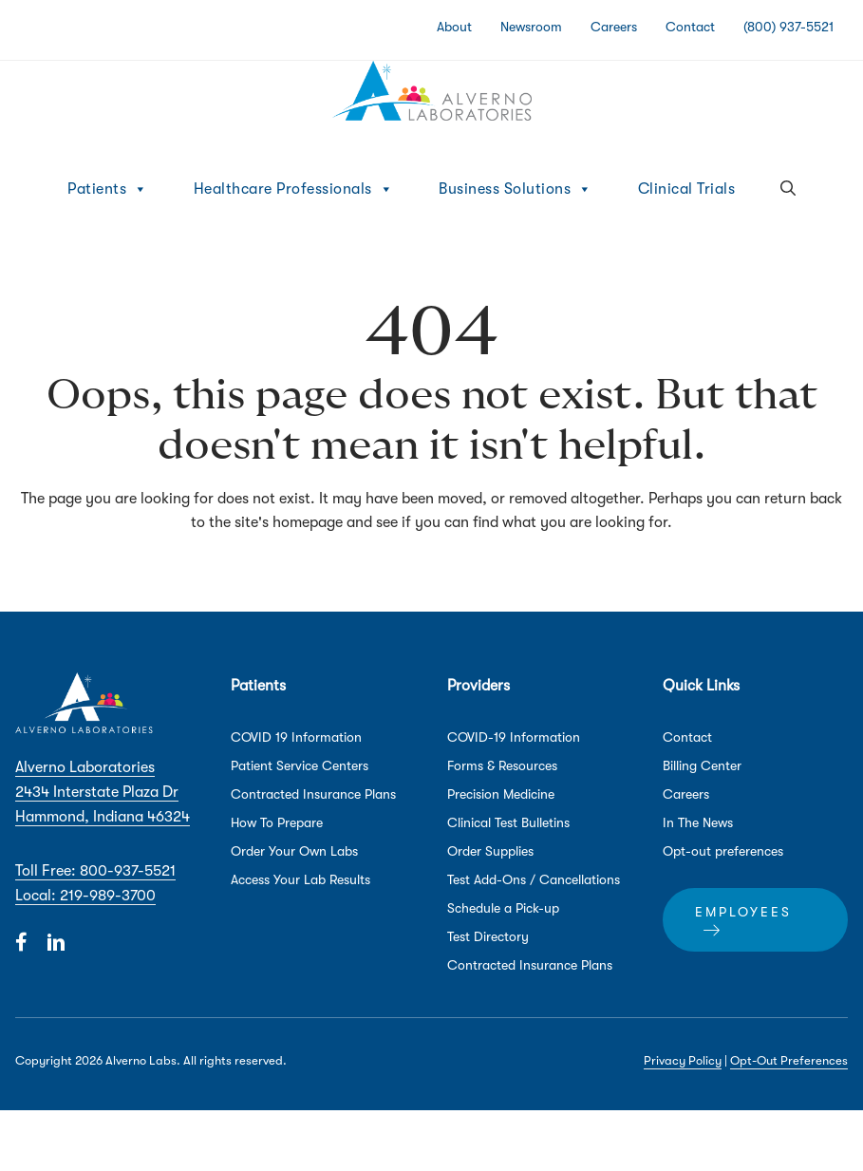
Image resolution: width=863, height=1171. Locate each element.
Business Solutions (515, 189)
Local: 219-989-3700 (85, 895)
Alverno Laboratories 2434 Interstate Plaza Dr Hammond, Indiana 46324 (102, 791)
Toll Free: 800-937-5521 (95, 870)
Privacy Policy (683, 1060)
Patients (107, 189)
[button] (788, 189)
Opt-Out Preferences (789, 1060)
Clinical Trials (687, 189)
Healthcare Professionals (294, 189)
